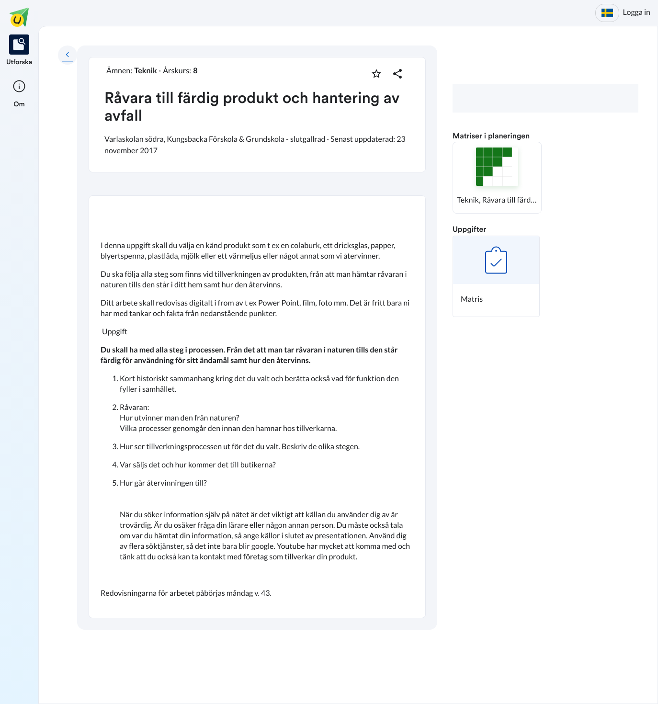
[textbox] (257, 406)
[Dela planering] (397, 73)
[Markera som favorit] (376, 73)
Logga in (636, 12)
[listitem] (19, 50)
